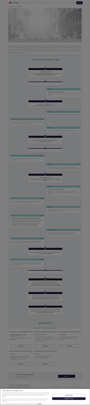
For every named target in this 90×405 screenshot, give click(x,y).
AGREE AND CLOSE (68, 398)
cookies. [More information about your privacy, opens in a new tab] (40, 403)
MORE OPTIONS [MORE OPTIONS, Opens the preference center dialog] (68, 395)
